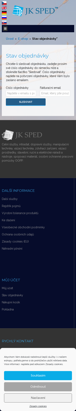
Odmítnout (38, 386)
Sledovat (25, 102)
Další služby (10, 199)
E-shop (23, 38)
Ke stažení (8, 220)
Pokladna (8, 309)
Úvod (10, 38)
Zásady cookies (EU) (15, 241)
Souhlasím (38, 375)
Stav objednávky (12, 295)
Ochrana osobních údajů (18, 234)
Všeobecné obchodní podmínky (23, 227)
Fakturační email (50, 87)
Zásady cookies (38, 406)
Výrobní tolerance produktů (20, 213)
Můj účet (7, 288)
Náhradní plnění (12, 248)
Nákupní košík (11, 302)
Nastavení (38, 398)
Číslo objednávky (17, 87)
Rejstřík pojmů (11, 206)
